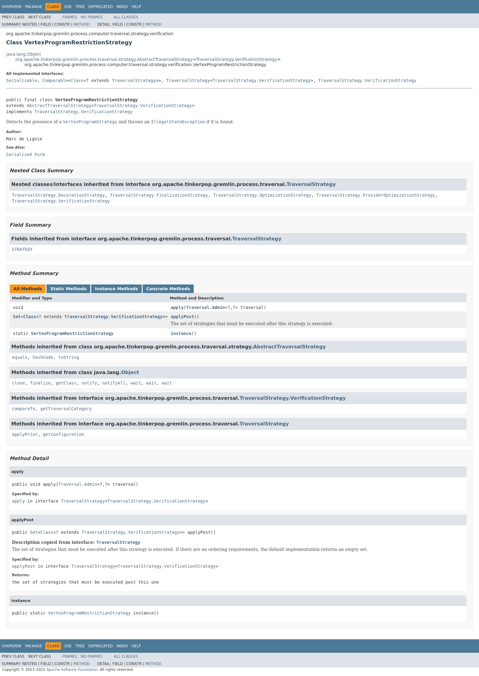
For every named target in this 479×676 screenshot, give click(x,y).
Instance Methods (116, 288)
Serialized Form (25, 154)
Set (17, 316)
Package (33, 7)
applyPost (182, 316)
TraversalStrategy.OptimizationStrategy (262, 195)
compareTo (23, 408)
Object (130, 372)
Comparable (55, 80)
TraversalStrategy (134, 80)
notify (89, 383)
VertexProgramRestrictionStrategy (72, 333)
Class (77, 80)
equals (20, 357)
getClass (66, 383)
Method (81, 24)
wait (136, 383)
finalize (40, 383)
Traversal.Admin (205, 307)
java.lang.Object (23, 54)
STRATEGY (22, 249)
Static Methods (68, 288)
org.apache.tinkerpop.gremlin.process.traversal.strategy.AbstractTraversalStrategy (104, 59)
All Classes (126, 17)
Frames (69, 17)
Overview (11, 7)
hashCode (42, 357)
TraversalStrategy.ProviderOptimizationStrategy (375, 195)
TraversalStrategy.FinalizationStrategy (159, 195)
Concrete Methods (168, 288)
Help (136, 7)
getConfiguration (63, 434)
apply (177, 307)
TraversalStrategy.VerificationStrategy (236, 59)
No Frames (92, 17)
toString (68, 357)
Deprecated (100, 7)
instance (181, 333)
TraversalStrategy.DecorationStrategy (58, 195)
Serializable (21, 80)
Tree (80, 7)
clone (18, 383)
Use (68, 7)
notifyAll (113, 383)
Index (122, 7)
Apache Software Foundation (72, 669)
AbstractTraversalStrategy (59, 105)
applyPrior (25, 434)
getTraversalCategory (66, 408)
